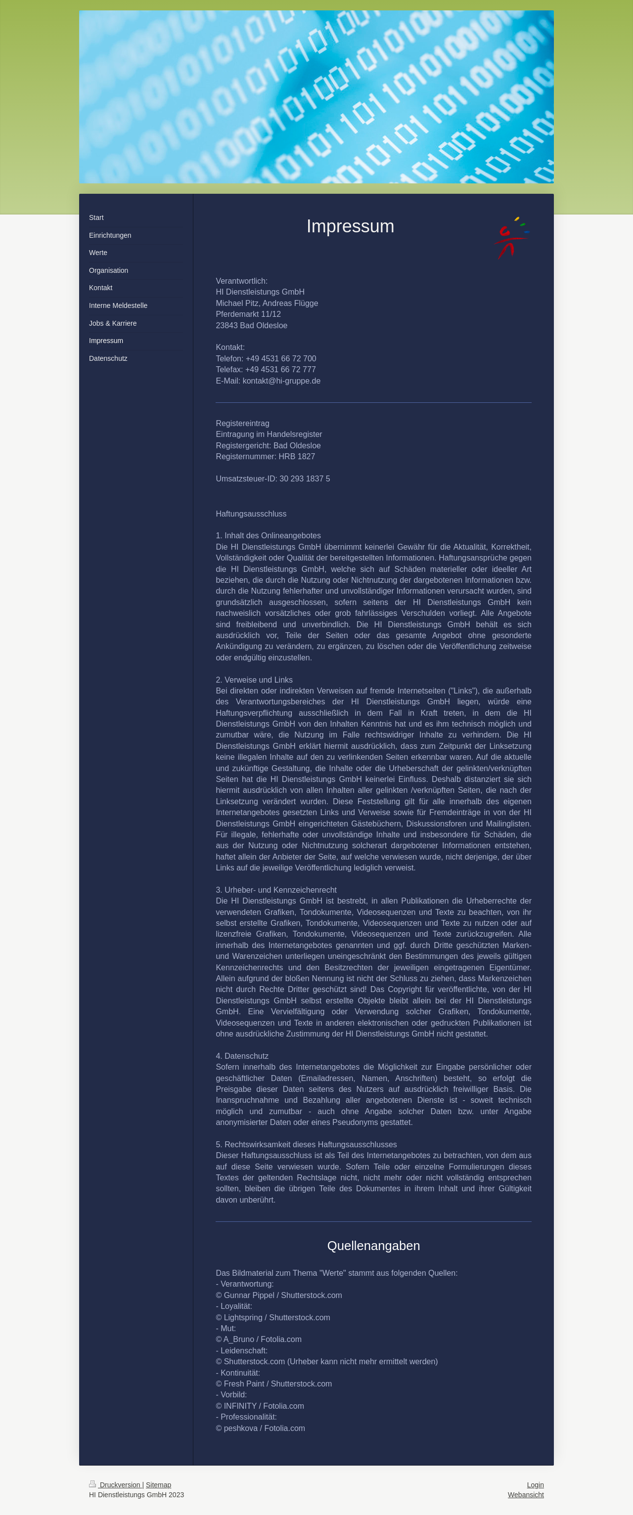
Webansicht (526, 1495)
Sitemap (158, 1485)
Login (535, 1485)
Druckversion (115, 1485)
